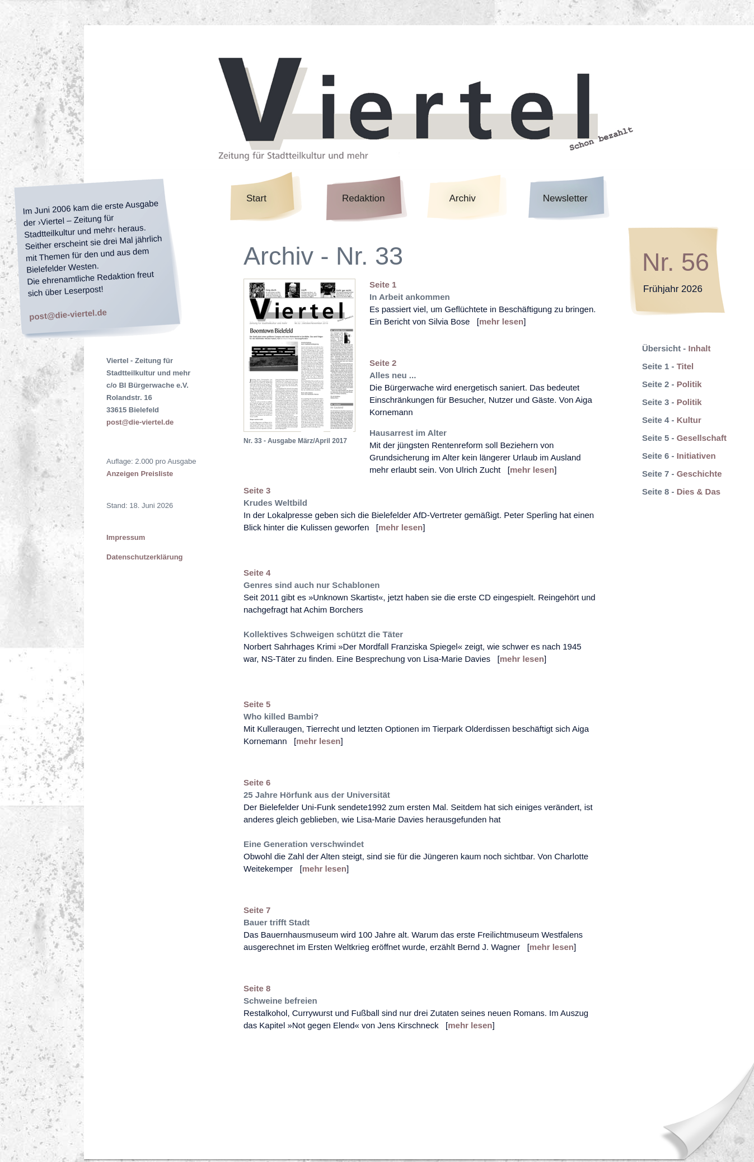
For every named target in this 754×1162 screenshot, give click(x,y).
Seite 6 (256, 782)
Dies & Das (698, 491)
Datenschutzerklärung (144, 557)
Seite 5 (256, 704)
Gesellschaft (702, 438)
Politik (689, 384)
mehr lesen (501, 321)
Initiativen (696, 455)
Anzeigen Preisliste (139, 473)
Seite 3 (256, 490)
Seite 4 (256, 572)
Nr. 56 (675, 262)
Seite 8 (256, 988)
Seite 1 (382, 284)
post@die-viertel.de (68, 314)
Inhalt (700, 348)
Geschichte (699, 473)
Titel (685, 366)
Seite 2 (382, 363)
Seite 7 (256, 910)
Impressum (125, 537)
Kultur (689, 420)
